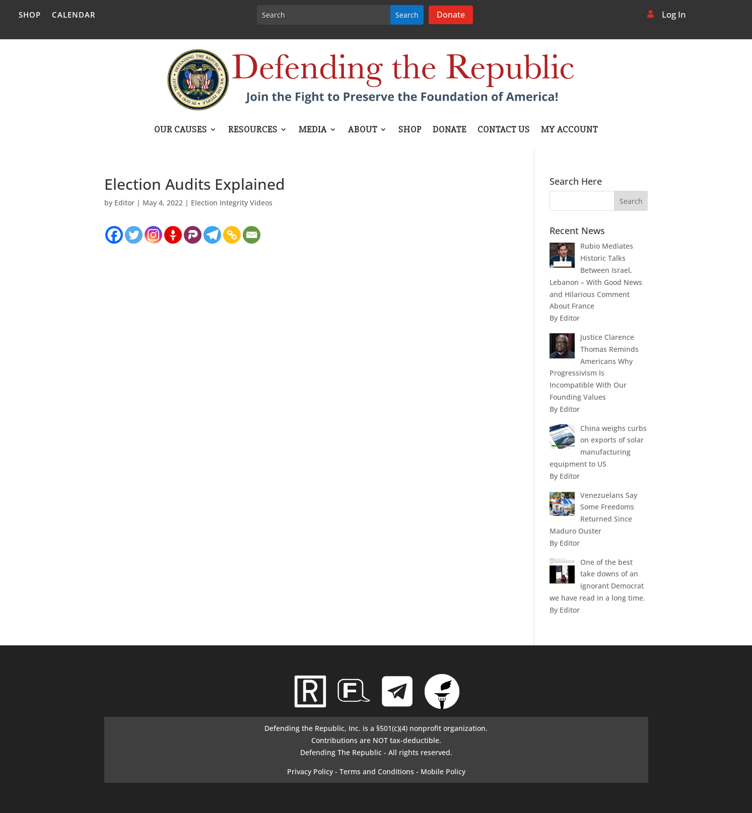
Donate (451, 14)
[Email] (251, 235)
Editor (124, 202)
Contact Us (503, 130)
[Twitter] (134, 235)
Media (313, 130)
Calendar (74, 15)
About (362, 130)
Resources (253, 130)
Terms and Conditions (376, 771)
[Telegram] (212, 235)
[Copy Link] (232, 235)
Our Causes (180, 130)
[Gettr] (173, 235)
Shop (30, 15)
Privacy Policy (310, 771)
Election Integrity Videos (231, 202)
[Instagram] (153, 235)
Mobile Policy (443, 771)
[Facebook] (114, 235)
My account (569, 130)
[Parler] (192, 235)
